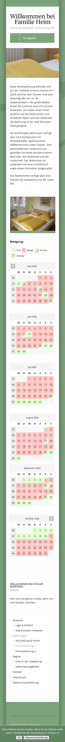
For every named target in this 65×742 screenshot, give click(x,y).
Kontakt (17, 672)
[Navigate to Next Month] (51, 518)
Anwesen (18, 620)
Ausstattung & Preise (28, 640)
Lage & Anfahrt (24, 625)
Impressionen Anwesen (29, 630)
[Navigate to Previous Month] (13, 266)
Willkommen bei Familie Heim (32, 20)
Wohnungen (20, 635)
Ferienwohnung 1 (26, 645)
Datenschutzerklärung (26, 682)
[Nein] (60, 733)
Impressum (19, 677)
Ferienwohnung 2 (26, 651)
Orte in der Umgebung (29, 661)
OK (19, 737)
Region (17, 656)
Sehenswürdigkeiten (27, 666)
